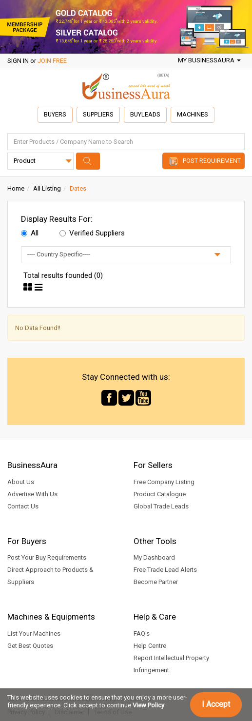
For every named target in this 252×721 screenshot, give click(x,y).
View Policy (148, 705)
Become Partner (156, 582)
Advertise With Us (32, 494)
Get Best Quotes (30, 645)
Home (15, 188)
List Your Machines (33, 633)
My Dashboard (154, 558)
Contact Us (23, 506)
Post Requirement (212, 160)
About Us (20, 482)
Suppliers (98, 114)
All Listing (47, 188)
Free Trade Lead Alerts (165, 570)
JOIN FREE (52, 60)
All (30, 233)
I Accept (216, 704)
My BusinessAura (209, 60)
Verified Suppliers (92, 233)
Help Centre (150, 645)
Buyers (54, 114)
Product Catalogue (160, 494)
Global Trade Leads (161, 506)
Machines (193, 114)
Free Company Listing (164, 482)
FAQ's (142, 633)
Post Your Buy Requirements (46, 558)
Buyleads (145, 114)
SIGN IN (18, 60)
